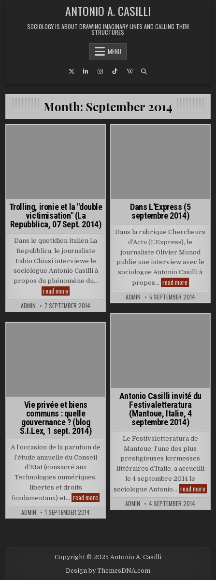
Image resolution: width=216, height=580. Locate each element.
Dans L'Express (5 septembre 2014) (160, 211)
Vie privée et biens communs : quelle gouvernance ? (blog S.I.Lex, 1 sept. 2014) (55, 418)
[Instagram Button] (100, 71)
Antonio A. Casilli (108, 10)
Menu (114, 51)
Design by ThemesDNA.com (108, 570)
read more (56, 291)
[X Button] (71, 71)
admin (28, 306)
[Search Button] (144, 71)
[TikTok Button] (115, 71)
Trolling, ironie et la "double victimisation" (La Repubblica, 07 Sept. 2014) (55, 215)
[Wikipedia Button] (129, 71)
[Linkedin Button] (86, 71)
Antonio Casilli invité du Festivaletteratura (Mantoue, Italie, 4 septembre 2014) (160, 409)
